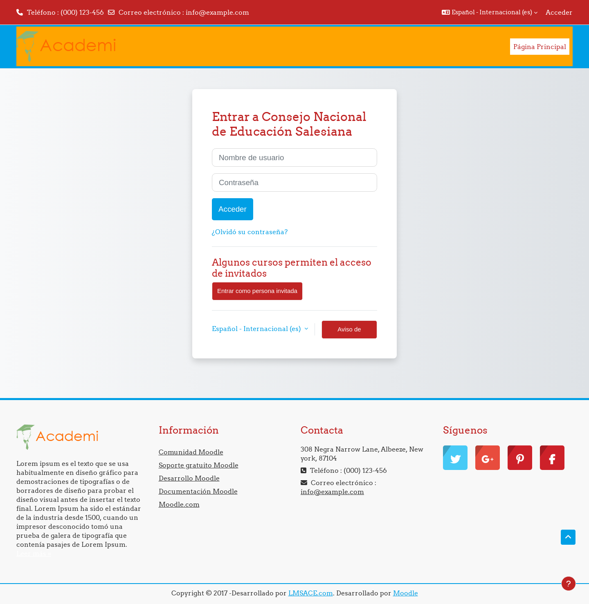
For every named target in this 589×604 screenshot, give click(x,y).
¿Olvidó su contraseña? (250, 232)
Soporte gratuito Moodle (198, 465)
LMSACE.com (310, 593)
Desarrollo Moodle (189, 478)
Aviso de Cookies (349, 332)
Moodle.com (179, 504)
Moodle (405, 593)
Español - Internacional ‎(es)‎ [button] (257, 328)
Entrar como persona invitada (257, 290)
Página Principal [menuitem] (539, 47)
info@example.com (217, 12)
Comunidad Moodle (191, 452)
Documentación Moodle (198, 491)
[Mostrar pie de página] (568, 583)
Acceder (559, 12)
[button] (489, 12)
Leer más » (33, 553)
